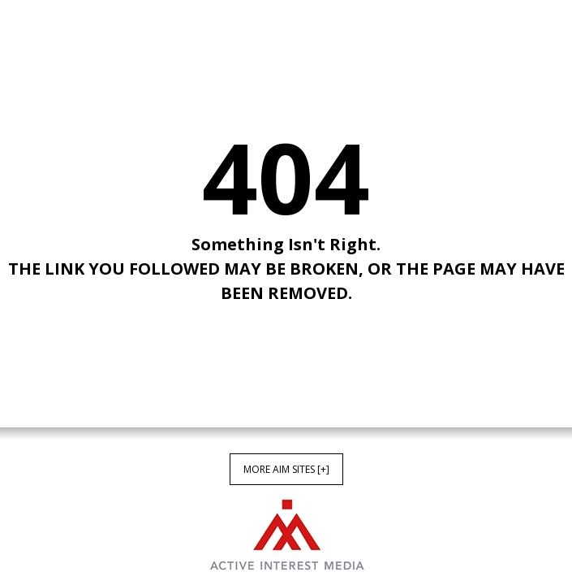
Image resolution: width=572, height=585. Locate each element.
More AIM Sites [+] (286, 469)
